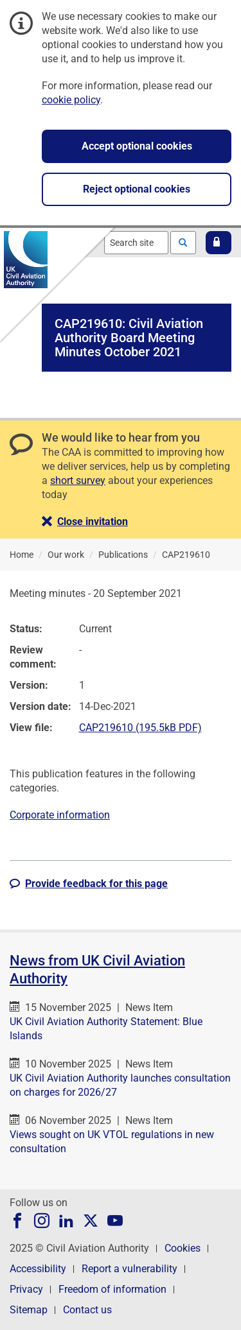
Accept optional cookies (137, 146)
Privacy (26, 1289)
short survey (77, 480)
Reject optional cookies (136, 189)
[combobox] (136, 242)
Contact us (87, 1310)
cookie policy (71, 100)
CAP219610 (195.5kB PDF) (140, 727)
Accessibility (38, 1269)
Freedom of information (112, 1289)
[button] (218, 242)
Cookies (183, 1248)
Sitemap (29, 1310)
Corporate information (60, 815)
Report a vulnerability (129, 1269)
